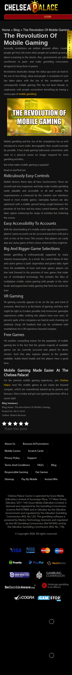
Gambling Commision (55, 575)
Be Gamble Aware (21, 586)
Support (32, 458)
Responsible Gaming (16, 472)
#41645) (53, 523)
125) (33, 516)
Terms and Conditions (17, 465)
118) (61, 527)
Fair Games (42, 472)
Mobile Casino (13, 451)
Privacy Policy (12, 458)
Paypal (35, 563)
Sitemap (9, 479)
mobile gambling (27, 94)
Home (6, 30)
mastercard (45, 552)
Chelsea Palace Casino (32, 6)
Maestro (59, 552)
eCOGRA (24, 598)
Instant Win (51, 479)
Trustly (16, 563)
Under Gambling (55, 586)
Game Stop (49, 597)
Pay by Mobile (29, 479)
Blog (16, 30)
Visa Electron (30, 552)
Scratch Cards (36, 451)
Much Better (56, 563)
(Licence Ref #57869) (17, 509)
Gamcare (21, 575)
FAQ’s (40, 465)
